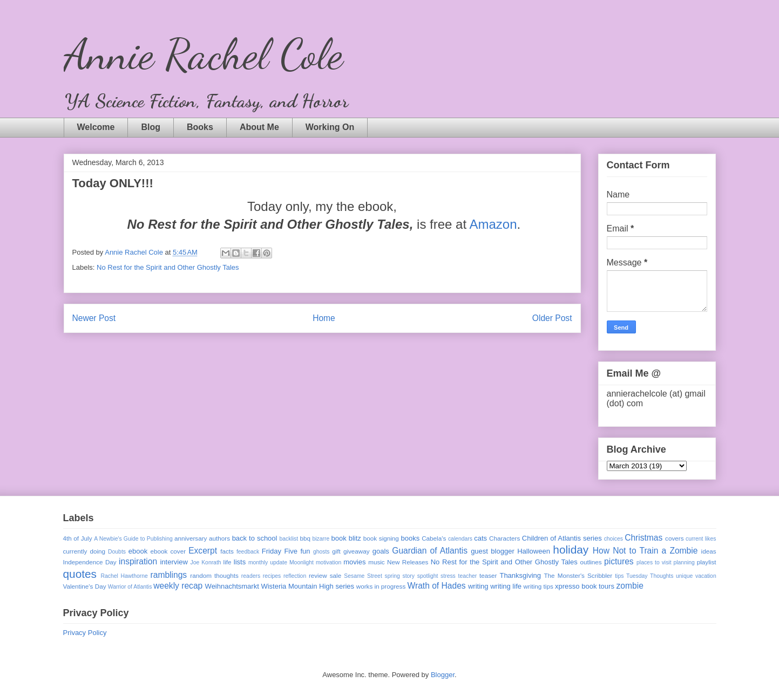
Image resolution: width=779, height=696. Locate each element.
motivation (328, 562)
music (376, 561)
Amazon (493, 224)
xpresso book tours (584, 586)
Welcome (96, 127)
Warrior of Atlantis (130, 587)
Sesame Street (363, 576)
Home (324, 318)
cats (480, 538)
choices (613, 539)
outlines (590, 561)
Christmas (643, 537)
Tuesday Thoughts (649, 576)
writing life (505, 586)
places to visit (654, 562)
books (410, 538)
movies (354, 562)
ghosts (321, 552)
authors (219, 538)
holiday (570, 549)
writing (478, 586)
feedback (247, 552)
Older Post (552, 318)
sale (335, 575)
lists (240, 562)
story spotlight (420, 576)
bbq (305, 538)
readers (250, 576)
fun (305, 551)
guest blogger (492, 551)
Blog (150, 127)
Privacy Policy (85, 633)
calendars (460, 539)
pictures (619, 561)
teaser (488, 575)
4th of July (77, 538)
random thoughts (214, 575)
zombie (630, 585)
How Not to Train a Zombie (645, 550)
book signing (381, 538)
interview (173, 562)
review (318, 575)
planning (684, 562)
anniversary (190, 538)
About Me (259, 127)
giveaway (356, 551)
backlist (288, 539)
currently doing (84, 551)
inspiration (138, 561)
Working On (330, 127)
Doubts (117, 552)
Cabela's (434, 538)
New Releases (407, 561)
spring (391, 576)
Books (200, 127)
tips (619, 576)
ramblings (169, 574)
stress (448, 576)
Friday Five (279, 551)
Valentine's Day (84, 586)
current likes (701, 539)
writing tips (538, 586)
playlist (706, 561)
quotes (80, 574)
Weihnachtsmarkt (232, 586)
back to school (254, 538)
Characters (504, 538)
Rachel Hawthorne (124, 576)
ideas (708, 551)
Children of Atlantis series (562, 538)
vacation (705, 576)
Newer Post (94, 318)
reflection (294, 576)
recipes (272, 576)
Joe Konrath (205, 562)
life (227, 561)
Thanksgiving (520, 575)
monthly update (267, 562)
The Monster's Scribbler (578, 575)
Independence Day (90, 561)
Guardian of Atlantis (430, 550)
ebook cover (168, 551)
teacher (467, 576)
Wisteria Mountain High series (307, 586)
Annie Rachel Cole (203, 54)
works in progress (381, 586)
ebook (137, 551)
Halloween (533, 551)
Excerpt (202, 550)
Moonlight (301, 562)
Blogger (443, 675)
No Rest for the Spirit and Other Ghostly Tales (168, 267)
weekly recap (177, 585)
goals (380, 551)
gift (336, 551)
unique (684, 576)
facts (227, 551)
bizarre (321, 539)
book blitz (346, 538)
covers (674, 538)
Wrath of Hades (437, 585)
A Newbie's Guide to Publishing (133, 539)
